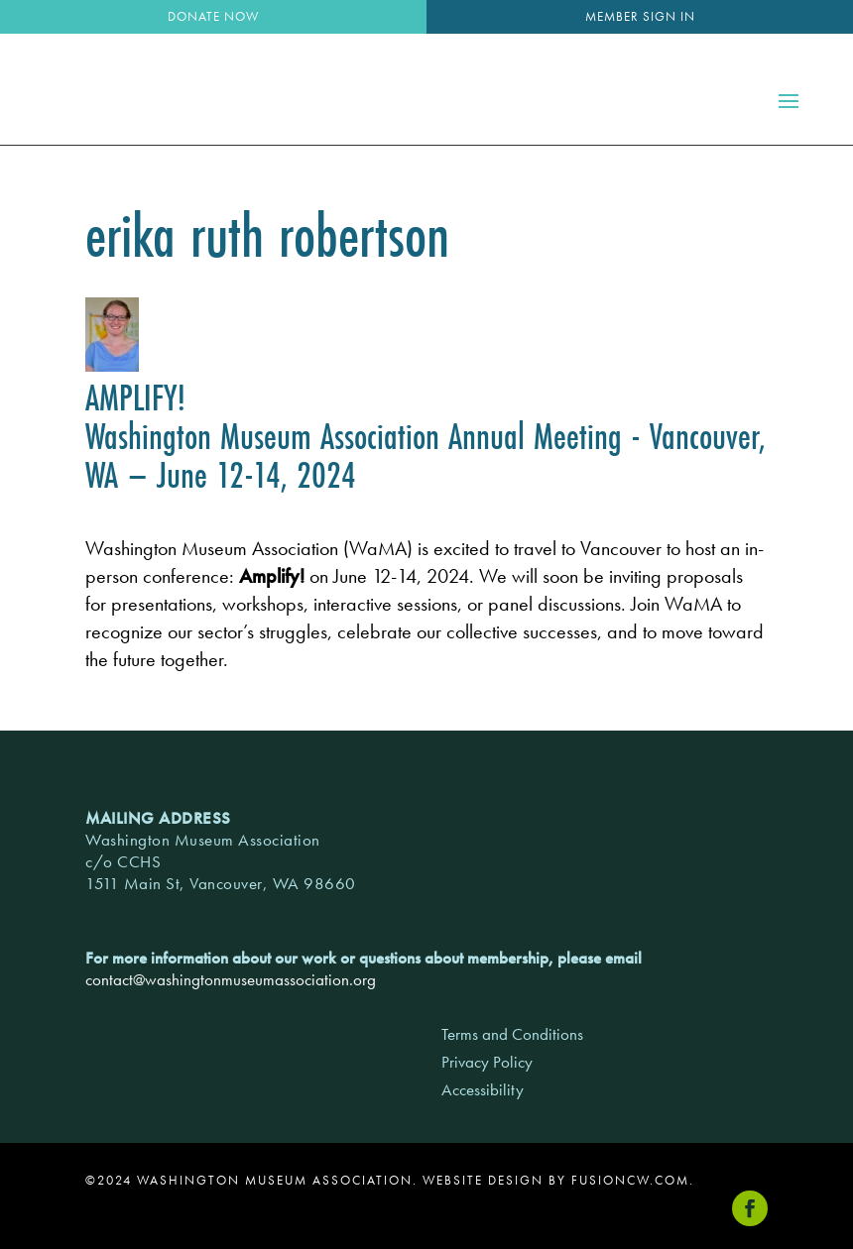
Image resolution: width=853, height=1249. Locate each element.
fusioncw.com (630, 1180)
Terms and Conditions (512, 1034)
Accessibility (482, 1089)
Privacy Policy (487, 1062)
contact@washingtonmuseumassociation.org (230, 979)
